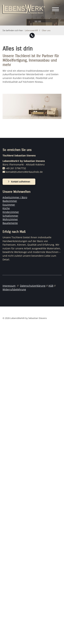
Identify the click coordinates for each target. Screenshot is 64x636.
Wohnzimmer (10, 219)
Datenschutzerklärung (32, 285)
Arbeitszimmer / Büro (15, 197)
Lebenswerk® (31, 30)
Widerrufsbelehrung (14, 289)
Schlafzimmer (10, 215)
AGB (50, 285)
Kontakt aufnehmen (20, 181)
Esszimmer (9, 204)
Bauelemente (10, 223)
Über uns (46, 30)
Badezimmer (10, 201)
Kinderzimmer (11, 212)
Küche (6, 208)
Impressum (9, 285)
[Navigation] (55, 9)
